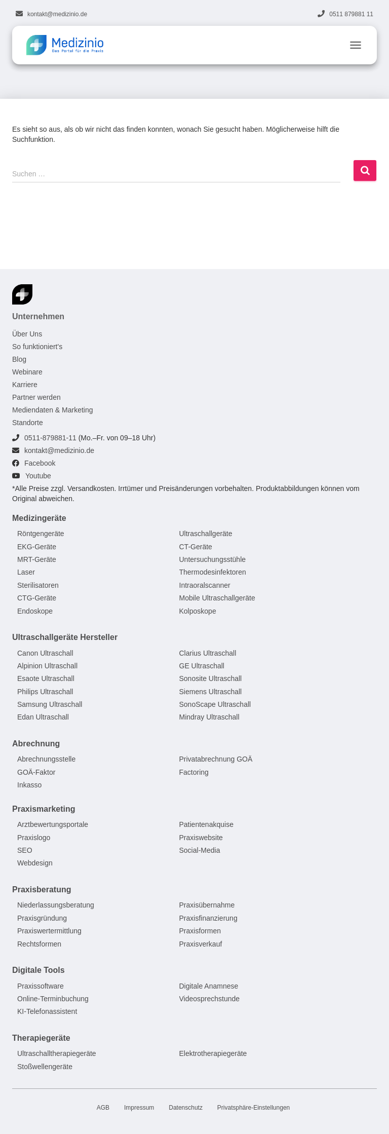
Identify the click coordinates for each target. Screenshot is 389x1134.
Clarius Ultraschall (208, 653)
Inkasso (29, 785)
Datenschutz (186, 1107)
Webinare (27, 372)
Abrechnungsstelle (46, 759)
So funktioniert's (37, 347)
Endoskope (35, 611)
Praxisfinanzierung (208, 918)
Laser (26, 573)
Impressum (139, 1107)
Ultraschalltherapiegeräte (56, 1054)
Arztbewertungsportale (52, 825)
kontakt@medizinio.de (57, 14)
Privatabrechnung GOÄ (216, 759)
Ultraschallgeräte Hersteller (65, 637)
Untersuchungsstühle (212, 559)
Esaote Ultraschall (45, 679)
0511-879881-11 (50, 438)
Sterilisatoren (38, 585)
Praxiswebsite (201, 838)
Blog (19, 359)
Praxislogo (33, 838)
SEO (24, 850)
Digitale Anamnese (209, 986)
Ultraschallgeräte (205, 534)
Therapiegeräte (41, 1038)
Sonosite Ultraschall (210, 679)
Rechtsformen (39, 944)
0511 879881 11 (351, 14)
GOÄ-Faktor (36, 772)
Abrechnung (36, 743)
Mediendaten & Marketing (52, 410)
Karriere (24, 385)
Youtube (38, 476)
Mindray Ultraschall (209, 717)
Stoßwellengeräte (44, 1067)
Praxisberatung (41, 889)
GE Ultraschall (201, 666)
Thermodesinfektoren (212, 573)
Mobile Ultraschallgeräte (217, 598)
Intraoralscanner (204, 585)
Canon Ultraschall (45, 653)
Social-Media (199, 850)
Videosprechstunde (209, 999)
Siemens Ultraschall (210, 692)
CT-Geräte (195, 547)
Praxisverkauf (200, 944)
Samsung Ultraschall (49, 704)
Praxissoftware (40, 986)
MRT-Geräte (36, 559)
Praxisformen (200, 931)
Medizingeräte (39, 518)
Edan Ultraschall (43, 717)
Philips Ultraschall (45, 692)
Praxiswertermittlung (49, 931)
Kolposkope (197, 611)
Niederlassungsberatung (55, 905)
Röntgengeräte (40, 534)
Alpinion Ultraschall (47, 666)
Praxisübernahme (207, 905)
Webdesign (35, 863)
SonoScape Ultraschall (215, 704)
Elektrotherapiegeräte (213, 1054)
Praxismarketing (43, 809)
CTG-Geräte (36, 598)
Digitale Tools (38, 970)
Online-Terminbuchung (53, 999)
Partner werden (36, 397)
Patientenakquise (206, 825)
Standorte (27, 423)
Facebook (39, 463)
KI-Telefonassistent (47, 1012)
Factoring (194, 772)
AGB (103, 1107)
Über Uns (27, 334)
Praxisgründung (42, 918)
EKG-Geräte (36, 547)
